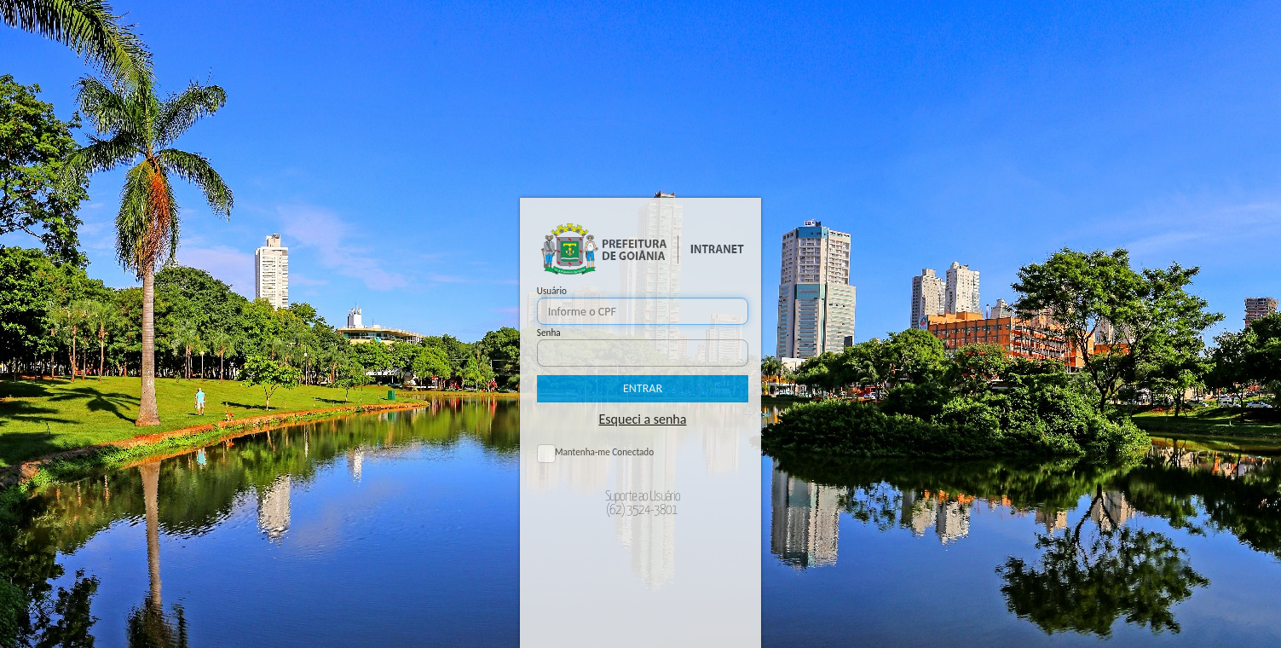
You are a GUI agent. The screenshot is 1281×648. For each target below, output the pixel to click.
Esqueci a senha (643, 419)
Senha (549, 332)
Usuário (552, 291)
